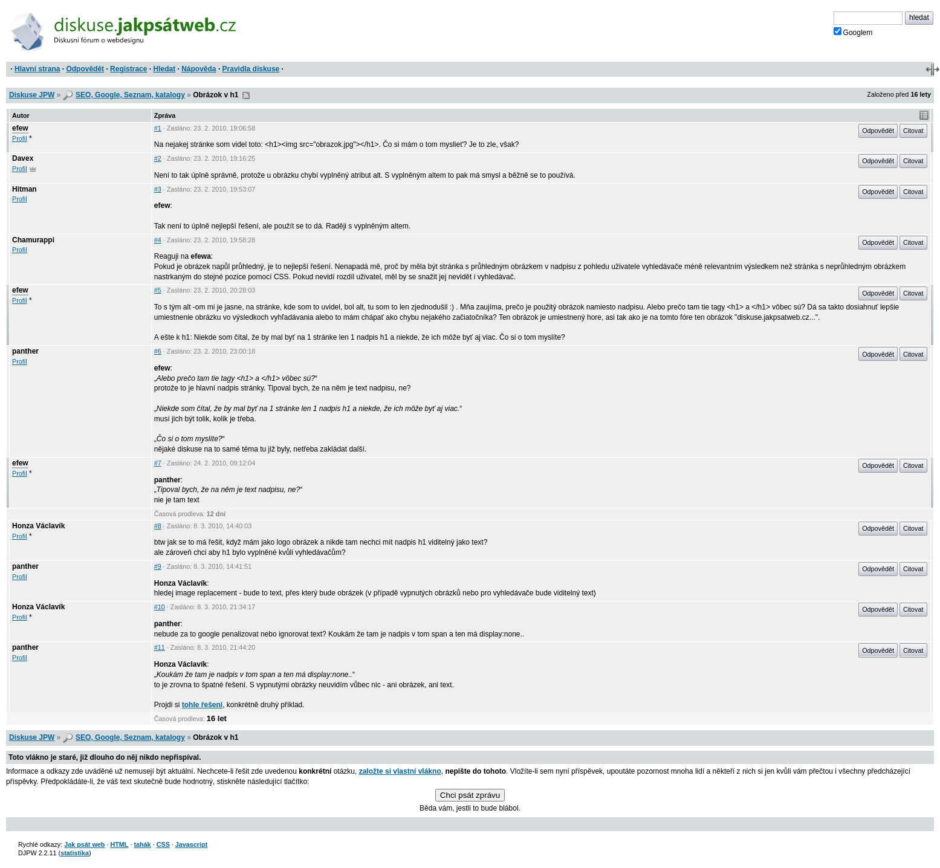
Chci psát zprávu (470, 795)
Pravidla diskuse (251, 69)
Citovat (913, 130)
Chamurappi (33, 240)
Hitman (24, 189)
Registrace (128, 69)
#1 (157, 128)
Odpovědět (85, 69)
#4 (157, 240)
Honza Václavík (38, 526)
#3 (157, 189)
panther (25, 351)
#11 (159, 647)
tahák (142, 844)
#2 (157, 158)
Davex (22, 158)
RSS (246, 95)
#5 (157, 290)
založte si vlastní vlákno (400, 771)
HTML (119, 844)
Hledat (164, 69)
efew (20, 128)
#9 (157, 566)
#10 (159, 607)
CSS (163, 844)
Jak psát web (84, 844)
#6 (157, 351)
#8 (157, 526)
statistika (74, 853)
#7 (157, 463)
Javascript (191, 844)
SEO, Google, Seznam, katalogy (130, 95)
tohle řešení (202, 705)
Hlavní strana (37, 69)
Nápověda (198, 69)
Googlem (853, 32)
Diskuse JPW (31, 95)
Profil (19, 138)
